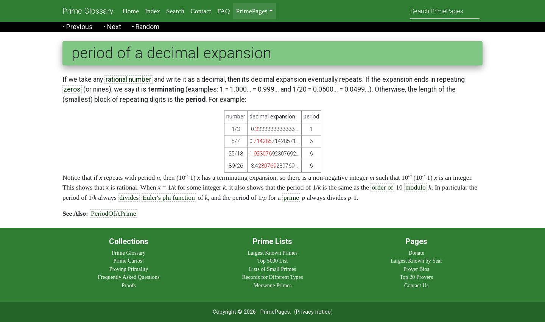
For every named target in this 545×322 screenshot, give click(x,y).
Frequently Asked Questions (128, 277)
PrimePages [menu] (252, 11)
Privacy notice (313, 312)
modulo (415, 187)
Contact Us (416, 285)
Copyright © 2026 (234, 312)
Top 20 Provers (416, 277)
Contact (200, 11)
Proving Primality (128, 269)
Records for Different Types (272, 277)
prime (291, 197)
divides (129, 197)
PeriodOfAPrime (113, 213)
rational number (128, 79)
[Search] (445, 11)
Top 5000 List (272, 261)
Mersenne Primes (272, 285)
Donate (416, 253)
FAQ (223, 11)
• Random (145, 27)
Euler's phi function (169, 197)
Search (175, 11)
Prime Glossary (88, 11)
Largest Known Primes (272, 253)
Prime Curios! (128, 261)
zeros (72, 89)
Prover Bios (416, 269)
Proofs (128, 285)
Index (152, 11)
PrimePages (275, 312)
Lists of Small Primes (272, 269)
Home (131, 11)
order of (382, 187)
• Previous (77, 27)
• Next (112, 27)
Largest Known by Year (416, 261)
